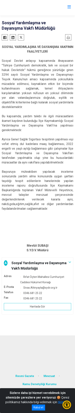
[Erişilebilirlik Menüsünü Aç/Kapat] (66, 404)
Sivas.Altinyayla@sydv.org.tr (40, 287)
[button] (37, 265)
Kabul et (38, 407)
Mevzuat (49, 376)
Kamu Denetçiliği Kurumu (39, 384)
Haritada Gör (37, 306)
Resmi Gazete (24, 376)
